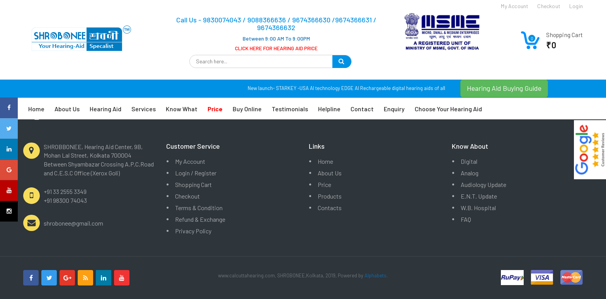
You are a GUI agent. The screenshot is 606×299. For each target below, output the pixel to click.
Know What (181, 108)
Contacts (330, 207)
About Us (67, 108)
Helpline (329, 108)
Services (143, 108)
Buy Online (247, 108)
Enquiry (394, 108)
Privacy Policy (193, 230)
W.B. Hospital (478, 207)
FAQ (466, 219)
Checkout (187, 196)
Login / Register (195, 173)
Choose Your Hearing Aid (448, 108)
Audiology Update (483, 184)
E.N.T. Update (479, 196)
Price (324, 184)
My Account (190, 161)
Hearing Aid (105, 108)
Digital (469, 161)
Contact (362, 108)
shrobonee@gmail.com (73, 223)
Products (330, 196)
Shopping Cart (193, 184)
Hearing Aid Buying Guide (504, 88)
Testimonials (290, 108)
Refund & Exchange (200, 219)
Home (36, 108)
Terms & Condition (199, 207)
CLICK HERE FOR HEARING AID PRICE (276, 48)
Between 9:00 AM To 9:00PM (276, 38)
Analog (469, 173)
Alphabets (375, 275)
